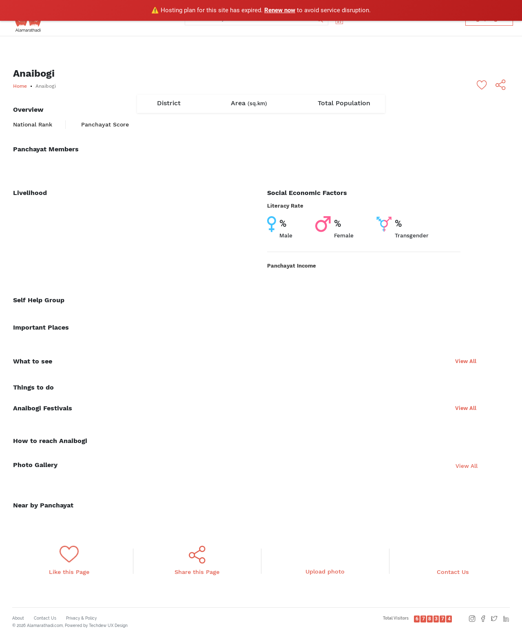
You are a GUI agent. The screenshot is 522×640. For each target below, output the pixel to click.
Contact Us (45, 618)
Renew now (279, 10)
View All (465, 361)
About (18, 618)
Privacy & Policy (81, 618)
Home (20, 86)
